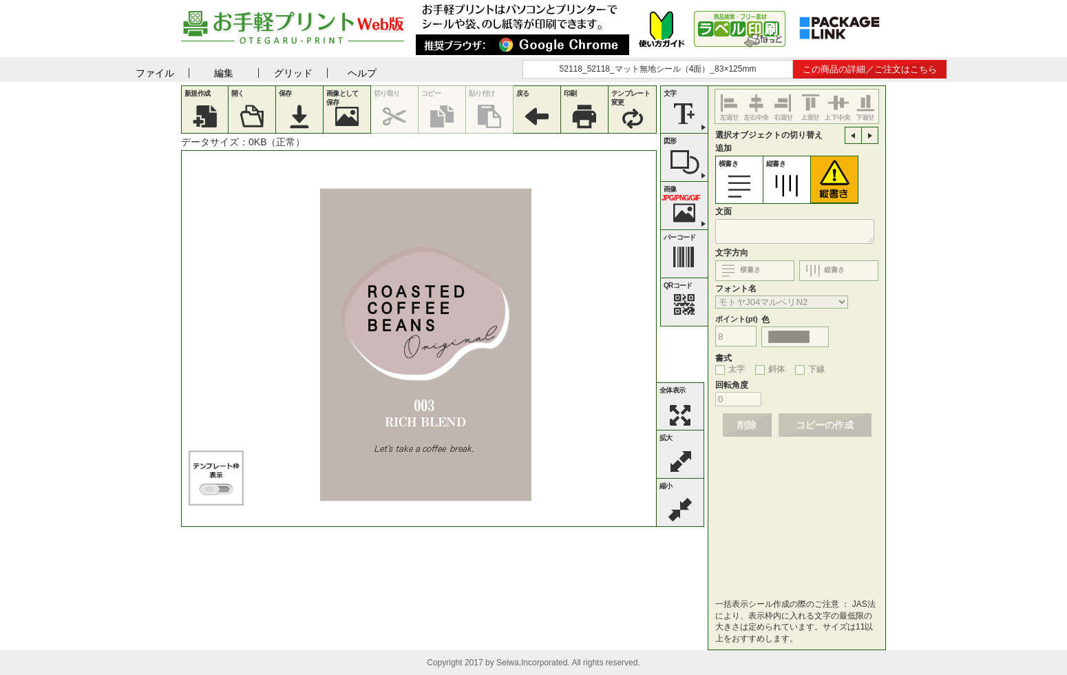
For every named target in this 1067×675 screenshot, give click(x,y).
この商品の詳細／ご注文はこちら (870, 69)
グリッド (293, 73)
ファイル (155, 73)
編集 (223, 73)
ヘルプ (362, 73)
